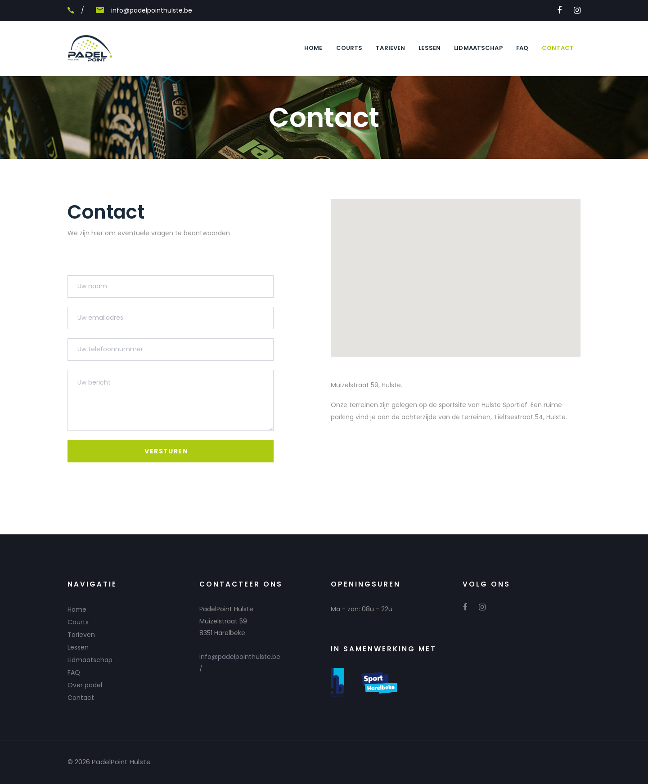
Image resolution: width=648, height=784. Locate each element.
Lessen (78, 647)
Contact (81, 697)
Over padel (85, 685)
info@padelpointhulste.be (151, 10)
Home (77, 609)
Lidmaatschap (90, 659)
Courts (78, 622)
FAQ (74, 672)
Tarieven (81, 634)
